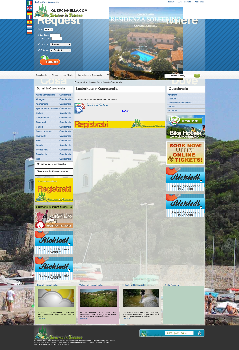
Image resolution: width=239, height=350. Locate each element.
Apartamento (42, 104)
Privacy (50, 344)
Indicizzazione (84, 340)
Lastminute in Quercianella (109, 82)
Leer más (41, 318)
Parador (39, 145)
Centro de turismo (44, 131)
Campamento (42, 117)
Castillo (39, 126)
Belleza (39, 113)
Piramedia (110, 340)
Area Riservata (184, 2)
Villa (38, 159)
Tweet (125, 111)
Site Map (42, 344)
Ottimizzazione (97, 340)
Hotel (38, 140)
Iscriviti (171, 2)
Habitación (41, 136)
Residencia (41, 154)
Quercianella (41, 75)
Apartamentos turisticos (47, 108)
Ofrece (55, 75)
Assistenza (199, 2)
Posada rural (42, 149)
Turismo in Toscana (62, 344)
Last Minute (68, 75)
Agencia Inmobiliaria (45, 94)
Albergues (41, 99)
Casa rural (41, 122)
